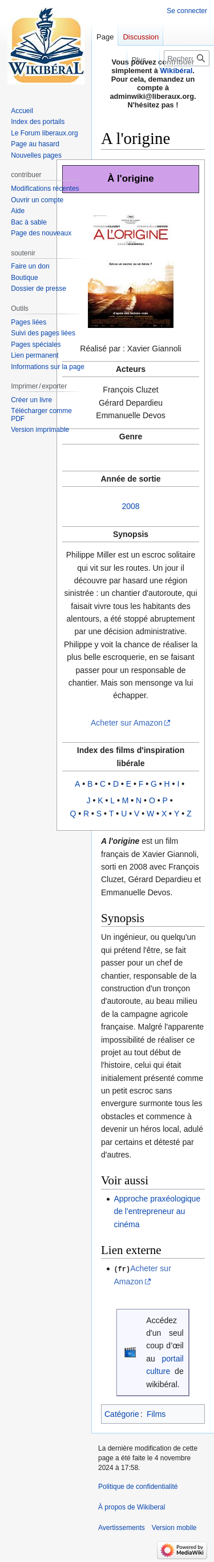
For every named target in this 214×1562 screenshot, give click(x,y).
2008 (130, 506)
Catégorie (121, 1413)
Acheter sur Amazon (127, 722)
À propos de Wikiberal (131, 1507)
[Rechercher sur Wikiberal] (186, 58)
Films (156, 1413)
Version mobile (174, 1527)
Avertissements (121, 1527)
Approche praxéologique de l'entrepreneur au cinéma (157, 1211)
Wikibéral (176, 70)
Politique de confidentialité (137, 1486)
